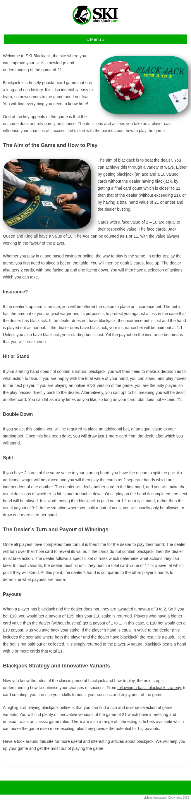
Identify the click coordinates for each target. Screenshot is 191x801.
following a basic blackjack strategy (149, 687)
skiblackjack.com (155, 797)
